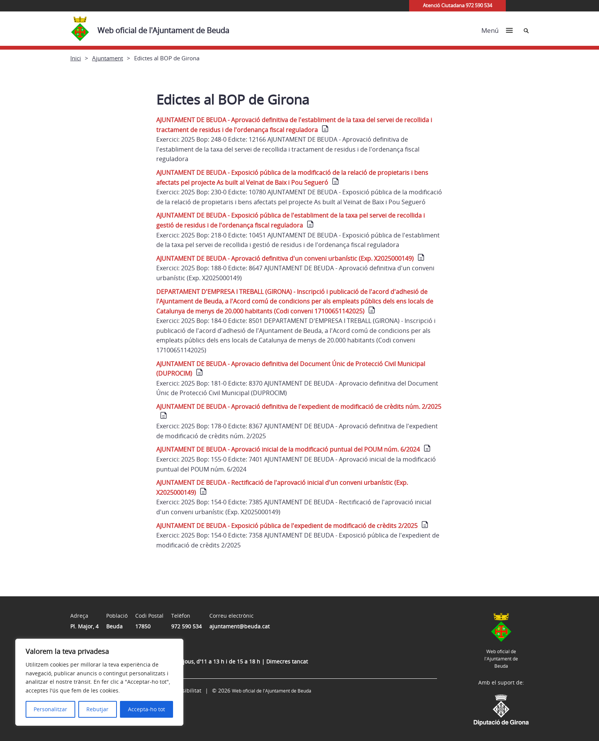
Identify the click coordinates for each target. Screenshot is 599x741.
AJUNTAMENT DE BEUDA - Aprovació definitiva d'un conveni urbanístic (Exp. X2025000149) (285, 258)
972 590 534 (186, 626)
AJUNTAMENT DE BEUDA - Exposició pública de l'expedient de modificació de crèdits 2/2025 (287, 525)
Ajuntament (107, 58)
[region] (99, 682)
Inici (75, 58)
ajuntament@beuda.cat (239, 626)
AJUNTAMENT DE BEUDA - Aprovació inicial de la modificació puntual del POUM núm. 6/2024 (288, 449)
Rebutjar (97, 709)
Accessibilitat (184, 690)
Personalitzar (50, 709)
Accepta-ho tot (146, 709)
